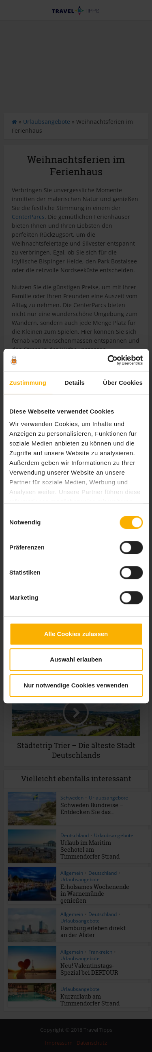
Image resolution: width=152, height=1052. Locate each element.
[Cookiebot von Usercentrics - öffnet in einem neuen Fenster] (108, 360)
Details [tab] (74, 382)
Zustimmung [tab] (27, 382)
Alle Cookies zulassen (76, 633)
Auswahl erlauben (76, 659)
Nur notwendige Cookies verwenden (76, 685)
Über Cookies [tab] (123, 382)
